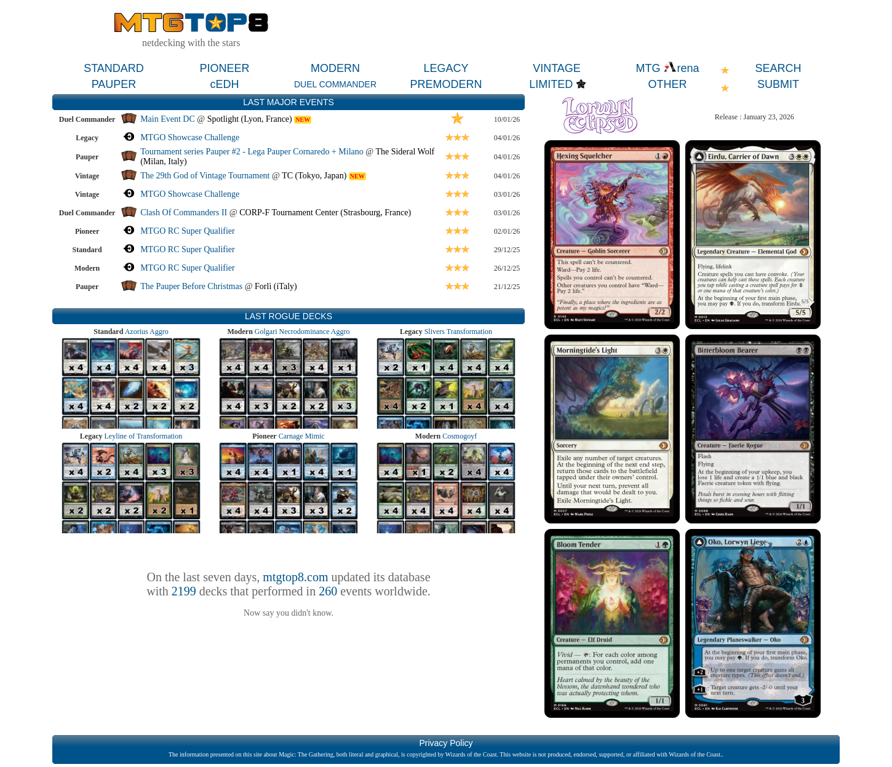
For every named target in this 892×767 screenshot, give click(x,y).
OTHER (667, 84)
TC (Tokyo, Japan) (314, 175)
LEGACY (445, 68)
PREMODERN (446, 84)
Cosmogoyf (459, 436)
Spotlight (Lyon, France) (249, 119)
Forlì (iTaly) (276, 286)
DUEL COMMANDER (335, 84)
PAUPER (114, 84)
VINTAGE (557, 68)
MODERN (335, 68)
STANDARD (114, 68)
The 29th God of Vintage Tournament (204, 175)
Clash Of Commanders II (183, 212)
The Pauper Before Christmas (191, 286)
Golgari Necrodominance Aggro (302, 331)
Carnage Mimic (302, 436)
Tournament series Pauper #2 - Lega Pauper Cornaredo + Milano (252, 151)
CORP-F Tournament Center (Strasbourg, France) (325, 212)
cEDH (224, 84)
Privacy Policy (445, 743)
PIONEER (224, 68)
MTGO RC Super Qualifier (187, 231)
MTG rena (667, 68)
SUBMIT (778, 84)
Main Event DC (167, 119)
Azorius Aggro (147, 331)
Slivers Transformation (458, 331)
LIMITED (551, 84)
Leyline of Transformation (144, 436)
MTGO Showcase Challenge (189, 137)
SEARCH (778, 68)
